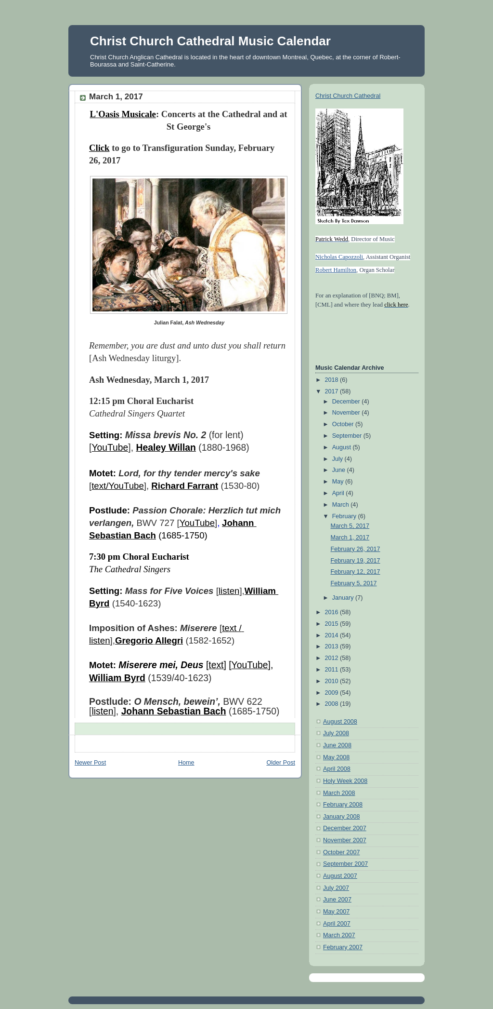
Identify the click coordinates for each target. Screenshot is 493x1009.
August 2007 (340, 876)
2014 (332, 635)
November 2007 (344, 840)
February (345, 516)
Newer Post (90, 762)
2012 (332, 658)
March (341, 504)
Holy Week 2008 (345, 781)
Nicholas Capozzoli (339, 257)
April (339, 493)
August (342, 447)
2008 (332, 703)
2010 (332, 681)
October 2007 (341, 852)
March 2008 (339, 793)
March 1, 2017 (350, 537)
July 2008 (336, 733)
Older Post (280, 762)
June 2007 (337, 899)
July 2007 (336, 888)
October (343, 424)
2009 (332, 692)
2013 (332, 646)
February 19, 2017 (355, 560)
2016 (332, 612)
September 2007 (345, 864)
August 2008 (340, 721)
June (339, 470)
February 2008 (343, 804)
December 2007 (344, 828)
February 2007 (343, 947)
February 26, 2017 (355, 549)
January (343, 597)
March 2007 (339, 935)
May (338, 481)
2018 (332, 380)
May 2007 (336, 911)
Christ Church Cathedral (347, 96)
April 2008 (336, 769)
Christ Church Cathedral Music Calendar (210, 41)
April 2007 (336, 923)
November (347, 412)
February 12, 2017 (355, 571)
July (338, 459)
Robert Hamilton (335, 270)
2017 (332, 391)
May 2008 (336, 757)
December (347, 401)
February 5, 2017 (354, 583)
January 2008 (341, 816)
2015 (332, 623)
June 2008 (337, 745)
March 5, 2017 (350, 526)
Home (186, 762)
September (347, 435)
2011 (332, 669)
